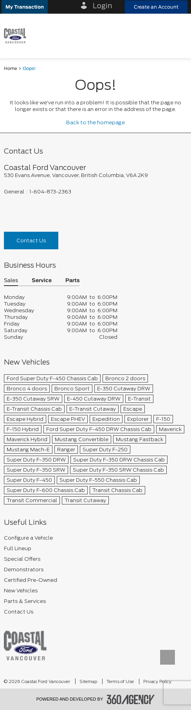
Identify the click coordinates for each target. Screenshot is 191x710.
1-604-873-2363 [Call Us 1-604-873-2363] (50, 192)
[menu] (177, 35)
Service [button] (42, 280)
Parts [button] (72, 280)
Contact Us (31, 240)
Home (10, 68)
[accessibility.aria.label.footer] (131, 699)
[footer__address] (95, 175)
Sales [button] (11, 280)
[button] (25, 7)
